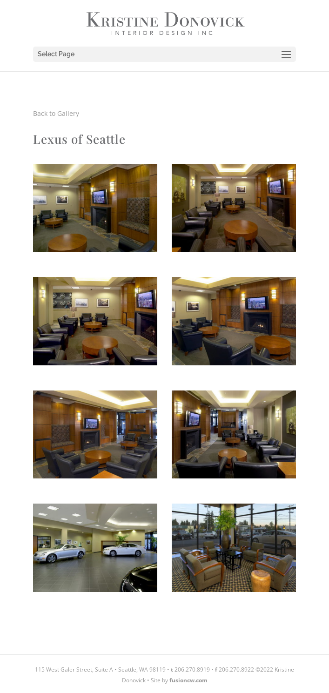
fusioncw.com (188, 680)
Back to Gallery (56, 113)
